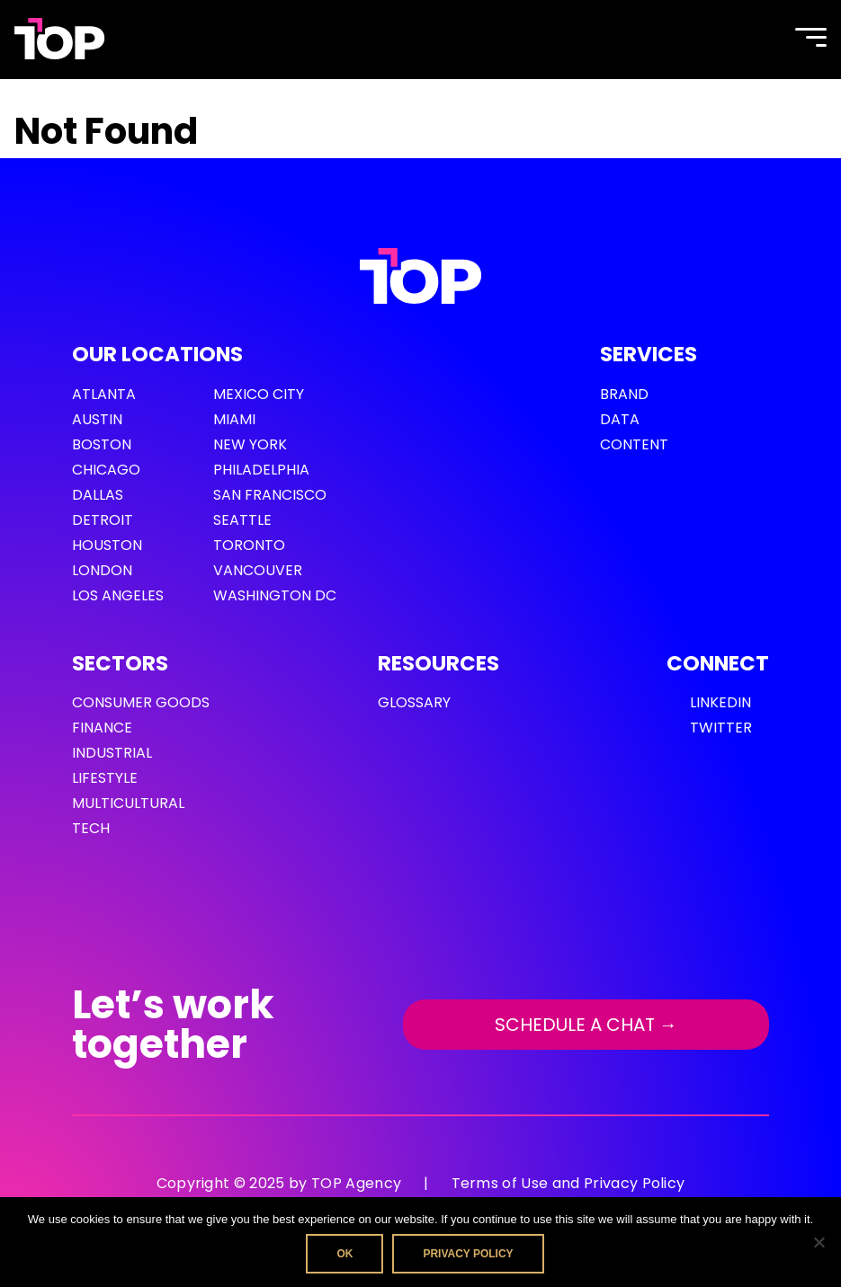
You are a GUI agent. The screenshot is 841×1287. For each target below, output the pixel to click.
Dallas (97, 494)
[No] (819, 1242)
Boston (101, 444)
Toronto (249, 545)
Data (620, 419)
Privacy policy (468, 1253)
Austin (97, 419)
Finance (102, 727)
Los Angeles (118, 595)
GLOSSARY (414, 702)
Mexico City (258, 394)
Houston (107, 545)
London (102, 570)
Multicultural (128, 803)
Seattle (242, 520)
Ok (344, 1253)
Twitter (721, 727)
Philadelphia (261, 469)
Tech (91, 828)
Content (634, 444)
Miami (234, 419)
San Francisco (270, 494)
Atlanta (104, 394)
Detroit (102, 520)
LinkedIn (720, 702)
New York (250, 444)
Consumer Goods (141, 702)
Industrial (112, 752)
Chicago (106, 469)
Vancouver (257, 570)
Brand (624, 394)
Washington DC (274, 595)
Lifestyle (105, 778)
